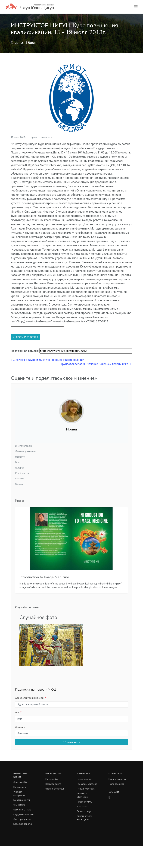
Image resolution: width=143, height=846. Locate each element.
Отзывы (19, 478)
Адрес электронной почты (29, 698)
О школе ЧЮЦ (20, 782)
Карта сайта (51, 779)
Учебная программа (19, 794)
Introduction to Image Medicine (44, 577)
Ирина (34, 137)
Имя (17, 712)
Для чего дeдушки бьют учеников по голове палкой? (47, 359)
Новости (20, 456)
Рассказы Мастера (87, 784)
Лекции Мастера (86, 788)
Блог (32, 42)
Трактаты (82, 806)
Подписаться (71, 742)
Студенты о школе (23, 814)
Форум (19, 484)
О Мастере (19, 804)
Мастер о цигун (21, 800)
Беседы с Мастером (82, 795)
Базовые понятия (22, 824)
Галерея (19, 467)
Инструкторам (23, 446)
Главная (17, 42)
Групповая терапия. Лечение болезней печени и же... (96, 364)
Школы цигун (20, 787)
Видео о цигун (84, 811)
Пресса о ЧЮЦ (84, 801)
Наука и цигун (84, 779)
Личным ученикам (25, 451)
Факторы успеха (22, 819)
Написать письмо (117, 779)
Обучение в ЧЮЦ (22, 809)
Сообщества (22, 473)
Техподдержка (116, 784)
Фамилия (20, 727)
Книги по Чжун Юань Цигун (84, 818)
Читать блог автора (25, 336)
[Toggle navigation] (136, 7)
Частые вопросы (54, 788)
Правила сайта (53, 784)
